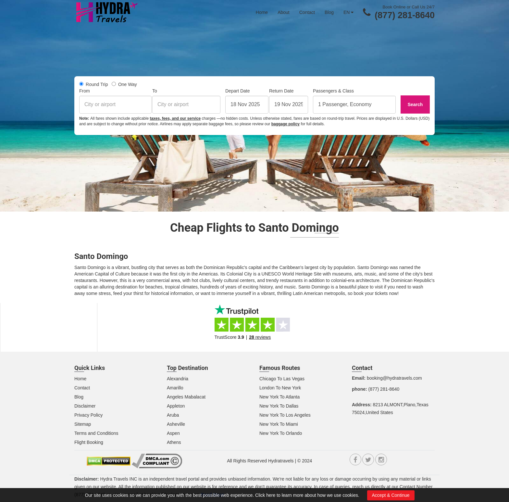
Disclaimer (84, 406)
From (84, 90)
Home (262, 12)
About (284, 12)
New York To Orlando (280, 433)
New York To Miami (278, 424)
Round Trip (93, 84)
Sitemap (82, 424)
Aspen (173, 433)
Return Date (281, 90)
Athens (174, 442)
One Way (124, 84)
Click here (265, 495)
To (154, 90)
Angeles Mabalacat (186, 396)
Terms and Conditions (96, 433)
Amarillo (175, 387)
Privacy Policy (88, 415)
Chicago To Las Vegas (281, 378)
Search (415, 104)
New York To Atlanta (279, 396)
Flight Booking (88, 442)
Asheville (176, 424)
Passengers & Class (333, 90)
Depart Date (237, 90)
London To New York (280, 387)
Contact (307, 12)
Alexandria (177, 378)
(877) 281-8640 (405, 15)
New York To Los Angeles (285, 415)
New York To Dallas (278, 406)
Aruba (173, 415)
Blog (329, 12)
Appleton (176, 406)
